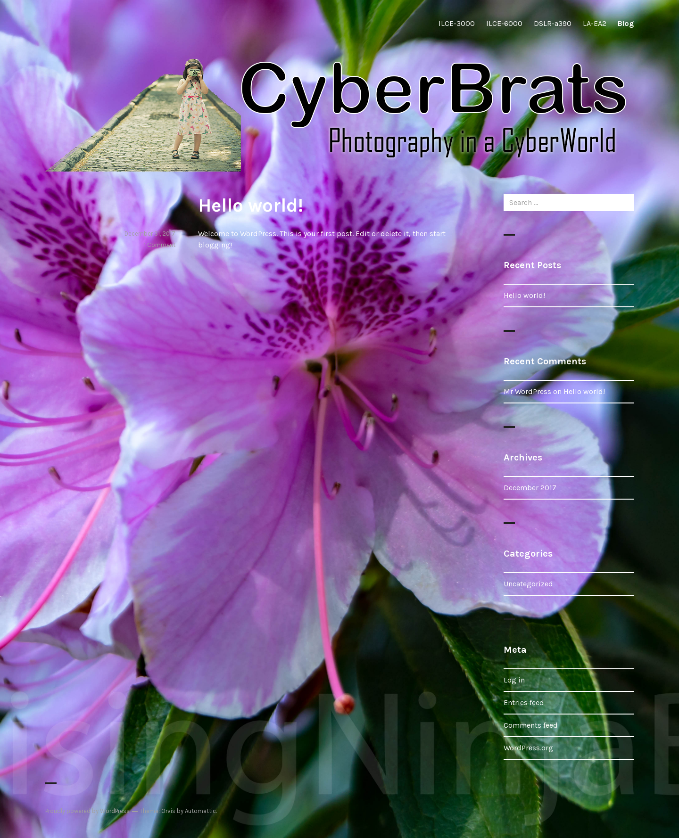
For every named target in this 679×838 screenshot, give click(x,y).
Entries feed (524, 702)
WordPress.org (528, 747)
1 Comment (159, 244)
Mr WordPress (527, 391)
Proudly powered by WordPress (87, 810)
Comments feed (531, 725)
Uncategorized (528, 583)
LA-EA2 (594, 23)
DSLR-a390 (552, 23)
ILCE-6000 (504, 23)
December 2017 (530, 487)
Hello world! (250, 205)
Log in (514, 679)
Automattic (200, 810)
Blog (626, 23)
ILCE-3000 (457, 23)
